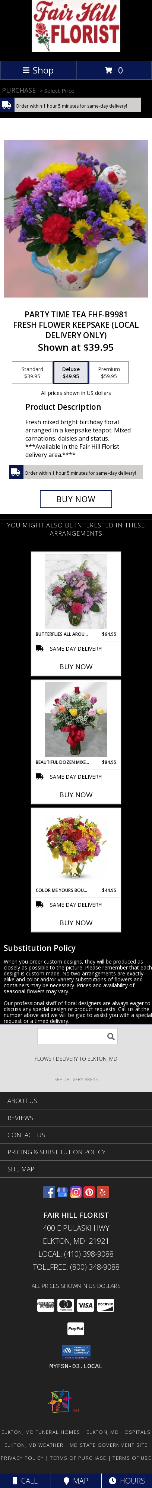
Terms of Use (132, 1458)
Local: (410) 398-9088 (76, 1254)
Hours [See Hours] (127, 1481)
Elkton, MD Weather (33, 1445)
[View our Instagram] (76, 1195)
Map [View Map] (76, 1481)
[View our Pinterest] (89, 1195)
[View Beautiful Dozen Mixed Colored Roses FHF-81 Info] (76, 719)
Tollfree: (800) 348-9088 (76, 1267)
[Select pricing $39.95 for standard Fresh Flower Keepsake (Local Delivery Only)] (32, 372)
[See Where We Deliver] (76, 1079)
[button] (76, 1352)
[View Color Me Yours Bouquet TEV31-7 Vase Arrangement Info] (76, 848)
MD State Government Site (109, 1445)
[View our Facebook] (49, 1195)
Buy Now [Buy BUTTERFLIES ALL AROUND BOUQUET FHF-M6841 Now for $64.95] (76, 666)
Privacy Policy (22, 1458)
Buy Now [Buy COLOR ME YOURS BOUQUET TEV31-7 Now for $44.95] (76, 923)
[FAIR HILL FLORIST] (76, 49)
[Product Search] (77, 1036)
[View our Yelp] (103, 1195)
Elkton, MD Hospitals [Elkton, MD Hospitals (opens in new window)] (118, 1432)
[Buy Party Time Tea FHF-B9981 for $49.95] (76, 499)
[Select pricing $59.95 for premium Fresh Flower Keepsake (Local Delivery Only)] (109, 372)
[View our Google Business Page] (63, 1195)
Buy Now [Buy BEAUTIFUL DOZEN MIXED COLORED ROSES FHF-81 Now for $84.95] (76, 794)
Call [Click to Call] (25, 1481)
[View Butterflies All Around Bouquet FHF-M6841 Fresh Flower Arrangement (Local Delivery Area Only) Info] (76, 591)
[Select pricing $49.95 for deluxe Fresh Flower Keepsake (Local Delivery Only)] (71, 372)
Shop (38, 70)
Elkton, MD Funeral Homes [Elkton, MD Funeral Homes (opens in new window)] (40, 1432)
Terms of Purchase (78, 1458)
